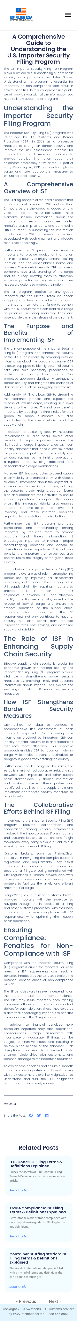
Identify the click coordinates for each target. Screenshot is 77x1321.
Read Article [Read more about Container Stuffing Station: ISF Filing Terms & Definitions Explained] (17, 1286)
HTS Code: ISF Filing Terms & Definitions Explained (35, 1163)
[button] (68, 15)
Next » (55, 1301)
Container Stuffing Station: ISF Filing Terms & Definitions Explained (38, 1258)
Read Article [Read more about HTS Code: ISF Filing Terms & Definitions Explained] (17, 1190)
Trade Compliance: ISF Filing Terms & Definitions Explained (37, 1210)
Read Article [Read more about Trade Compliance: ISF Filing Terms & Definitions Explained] (17, 1236)
